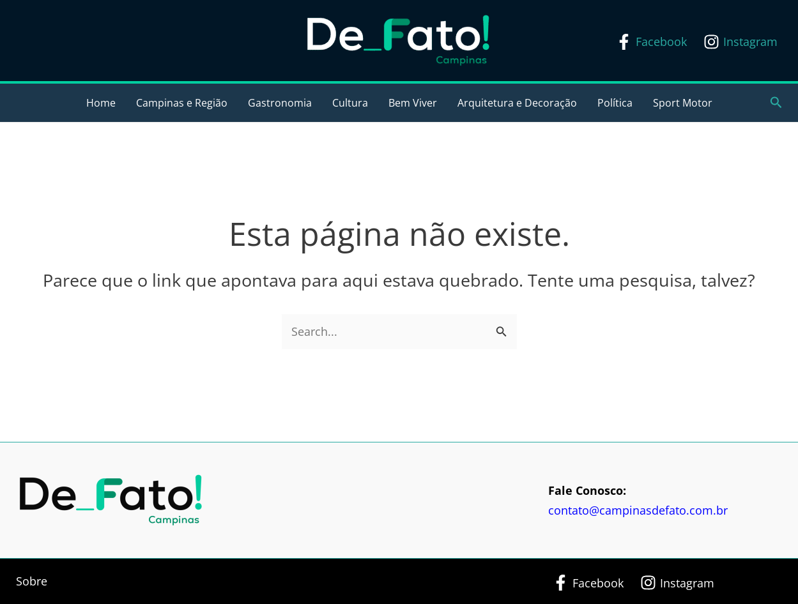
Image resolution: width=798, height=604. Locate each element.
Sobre (31, 581)
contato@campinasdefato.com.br (638, 510)
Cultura (350, 103)
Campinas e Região (181, 103)
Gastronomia (280, 103)
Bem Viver (412, 103)
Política (615, 103)
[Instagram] (740, 42)
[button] (776, 103)
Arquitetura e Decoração (517, 103)
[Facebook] (651, 42)
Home (101, 103)
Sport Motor (682, 103)
